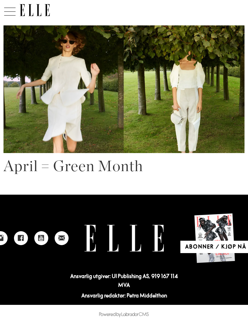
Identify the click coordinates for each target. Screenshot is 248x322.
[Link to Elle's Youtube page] (41, 238)
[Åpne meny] (10, 10)
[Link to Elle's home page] (124, 238)
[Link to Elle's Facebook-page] (21, 238)
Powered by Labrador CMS (124, 314)
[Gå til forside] (35, 10)
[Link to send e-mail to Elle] (62, 238)
